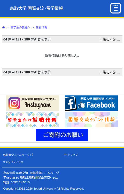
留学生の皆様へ (20, 27)
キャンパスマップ (13, 162)
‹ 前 (113, 39)
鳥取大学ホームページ (18, 155)
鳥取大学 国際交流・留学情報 (36, 8)
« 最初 (104, 39)
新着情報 (41, 27)
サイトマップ (70, 154)
